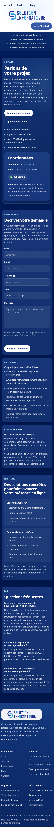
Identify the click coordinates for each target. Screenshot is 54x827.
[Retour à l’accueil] (21, 714)
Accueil (8, 5)
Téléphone (9, 275)
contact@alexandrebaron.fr (29, 169)
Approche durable (10, 790)
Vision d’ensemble (10, 795)
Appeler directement (17, 121)
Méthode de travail (10, 800)
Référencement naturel (40, 764)
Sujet (6, 289)
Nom (6, 248)
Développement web (39, 769)
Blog (32, 5)
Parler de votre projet (11, 804)
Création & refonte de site (39, 758)
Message (8, 302)
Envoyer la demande (17, 348)
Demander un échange (19, 113)
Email (7, 262)
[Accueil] (27, 15)
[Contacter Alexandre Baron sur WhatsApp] (17, 177)
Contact (5, 775)
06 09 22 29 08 (27, 164)
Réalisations (7, 766)
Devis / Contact (41, 26)
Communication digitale (40, 774)
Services (21, 5)
